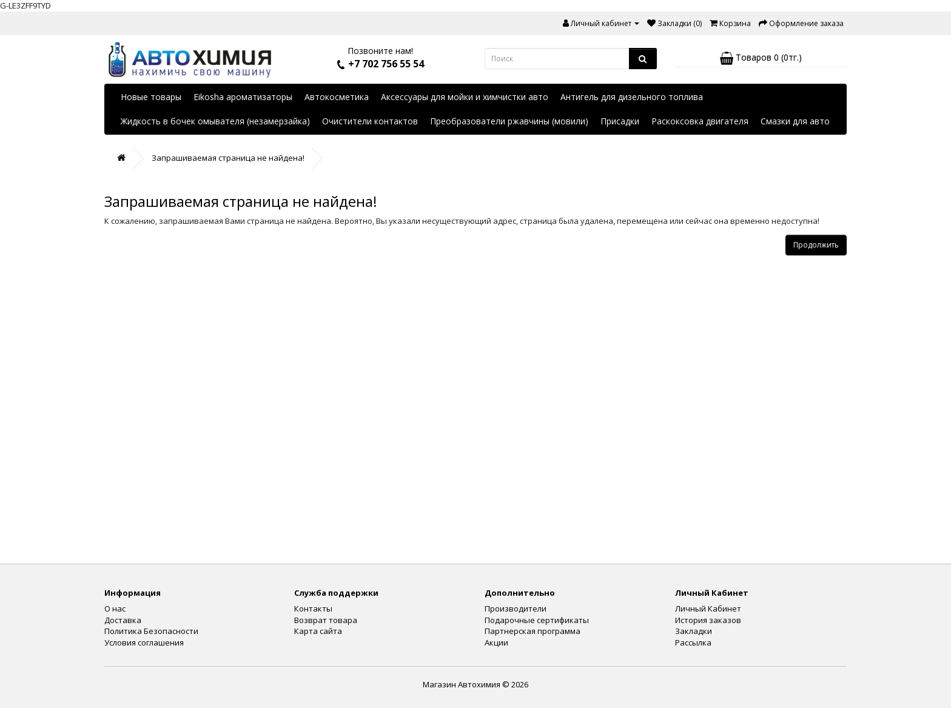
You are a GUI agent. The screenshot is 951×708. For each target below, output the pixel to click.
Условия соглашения (144, 642)
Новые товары (151, 97)
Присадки (619, 121)
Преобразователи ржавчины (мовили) (509, 121)
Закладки (693, 630)
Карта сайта (318, 630)
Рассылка (693, 642)
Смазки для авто (795, 121)
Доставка (122, 620)
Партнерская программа (532, 630)
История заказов (708, 620)
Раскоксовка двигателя (699, 121)
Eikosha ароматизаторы (242, 97)
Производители (515, 608)
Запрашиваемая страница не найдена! (228, 157)
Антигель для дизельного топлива (631, 97)
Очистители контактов (370, 121)
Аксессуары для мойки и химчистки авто (464, 97)
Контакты (313, 608)
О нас (115, 608)
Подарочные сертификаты (537, 620)
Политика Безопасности (151, 630)
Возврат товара (325, 620)
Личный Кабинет (708, 608)
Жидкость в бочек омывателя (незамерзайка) (215, 121)
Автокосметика (336, 97)
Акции (496, 642)
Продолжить (816, 245)
